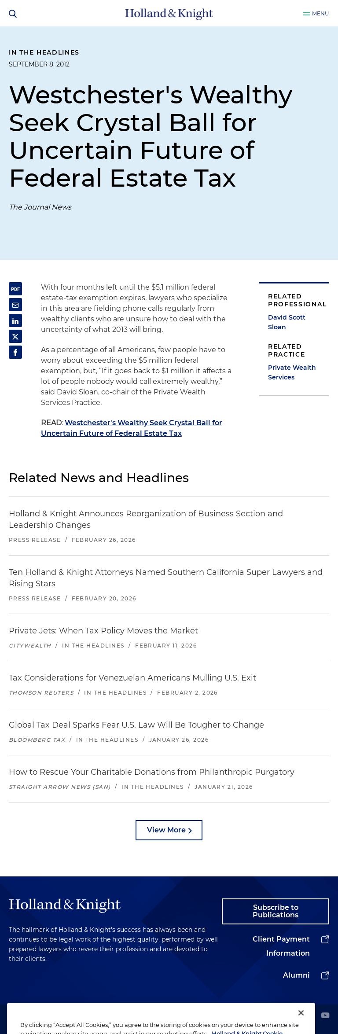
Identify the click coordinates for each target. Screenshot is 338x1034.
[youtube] (325, 1016)
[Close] (301, 1022)
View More (166, 830)
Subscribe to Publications (275, 911)
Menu (320, 13)
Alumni (296, 975)
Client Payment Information (281, 946)
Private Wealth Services (292, 372)
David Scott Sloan (286, 322)
